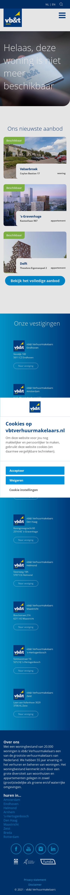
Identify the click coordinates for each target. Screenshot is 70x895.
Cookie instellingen (23, 490)
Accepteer (17, 471)
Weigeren (16, 480)
